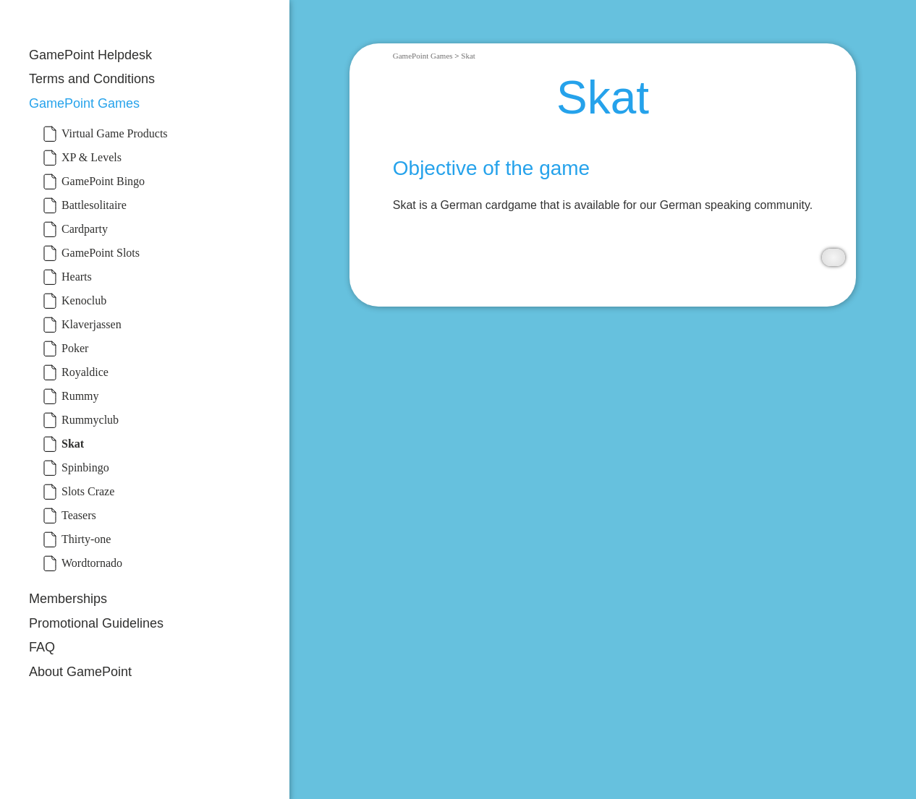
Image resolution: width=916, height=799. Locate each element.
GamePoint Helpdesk (90, 55)
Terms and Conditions (92, 79)
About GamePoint (80, 672)
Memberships (68, 598)
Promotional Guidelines (96, 623)
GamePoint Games (84, 103)
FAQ (42, 647)
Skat (468, 55)
